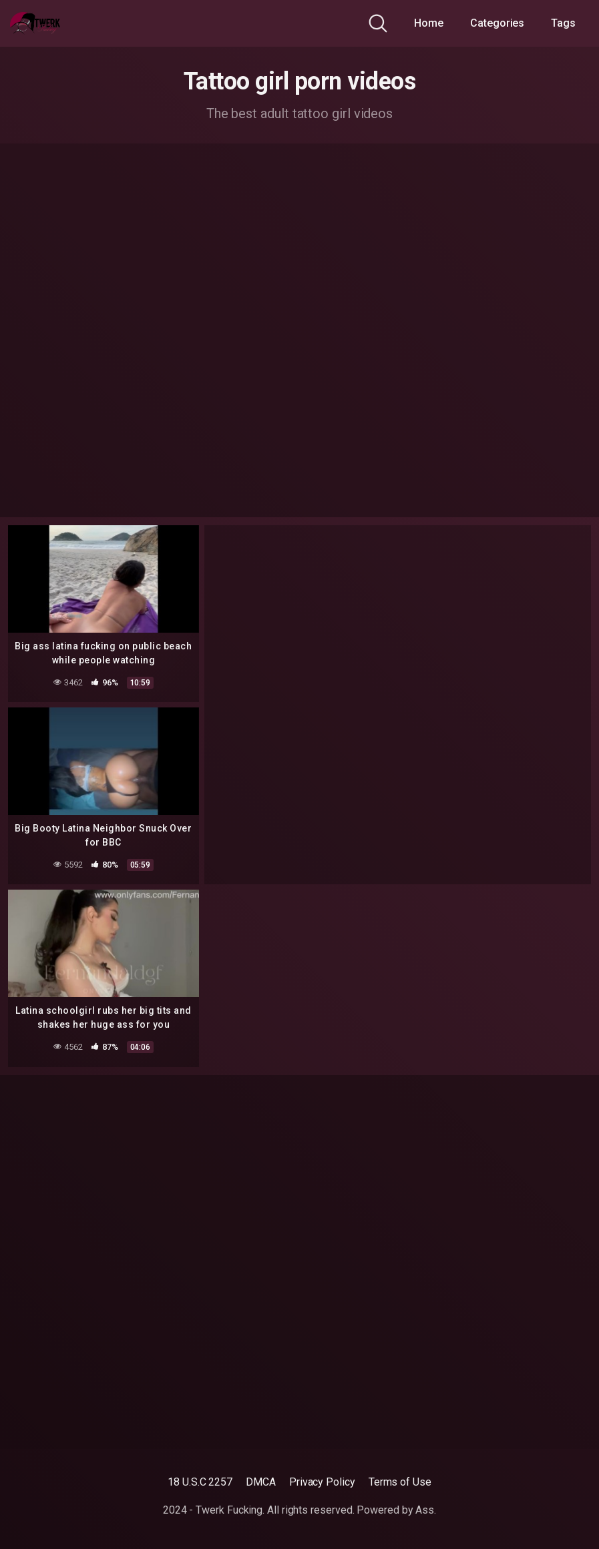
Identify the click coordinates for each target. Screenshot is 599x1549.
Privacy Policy (322, 1482)
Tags (563, 23)
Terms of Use (400, 1482)
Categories (497, 23)
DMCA (261, 1482)
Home (428, 23)
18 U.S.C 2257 (200, 1482)
